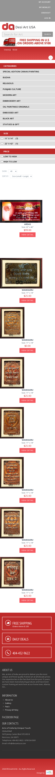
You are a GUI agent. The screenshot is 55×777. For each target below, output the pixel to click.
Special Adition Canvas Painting (21, 71)
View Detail (27, 234)
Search (47, 34)
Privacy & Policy (11, 710)
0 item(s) (7, 49)
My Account (45, 2)
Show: (4, 171)
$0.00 (15, 49)
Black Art (8, 118)
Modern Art (9, 95)
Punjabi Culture (12, 89)
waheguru (27, 290)
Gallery (8, 703)
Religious (8, 83)
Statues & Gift (11, 124)
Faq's (7, 706)
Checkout (46, 13)
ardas (27, 224)
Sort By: (5, 176)
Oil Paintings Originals (16, 106)
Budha (6, 77)
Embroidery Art (12, 100)
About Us (9, 700)
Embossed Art (10, 112)
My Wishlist (45, 7)
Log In (47, 18)
